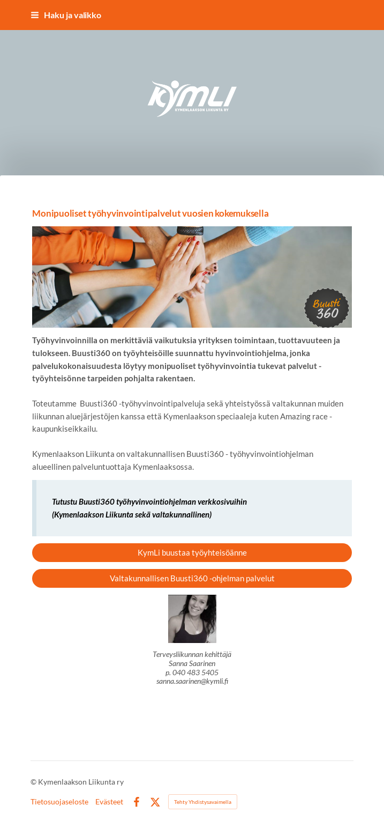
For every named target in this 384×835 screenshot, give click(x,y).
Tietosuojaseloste (59, 802)
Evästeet (109, 802)
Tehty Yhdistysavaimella (202, 802)
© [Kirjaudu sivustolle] (34, 781)
